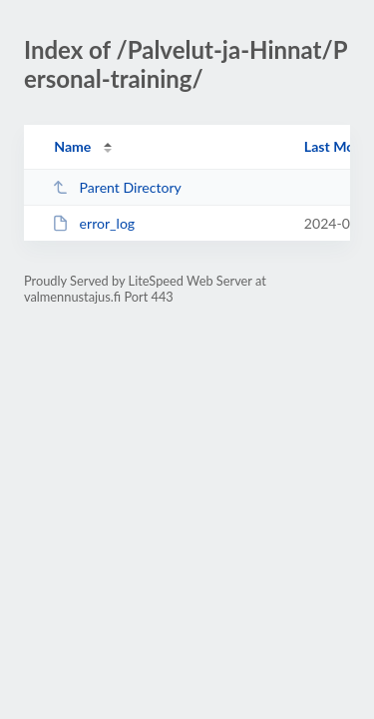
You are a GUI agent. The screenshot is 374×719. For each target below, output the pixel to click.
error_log (93, 223)
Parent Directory (117, 187)
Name (72, 146)
